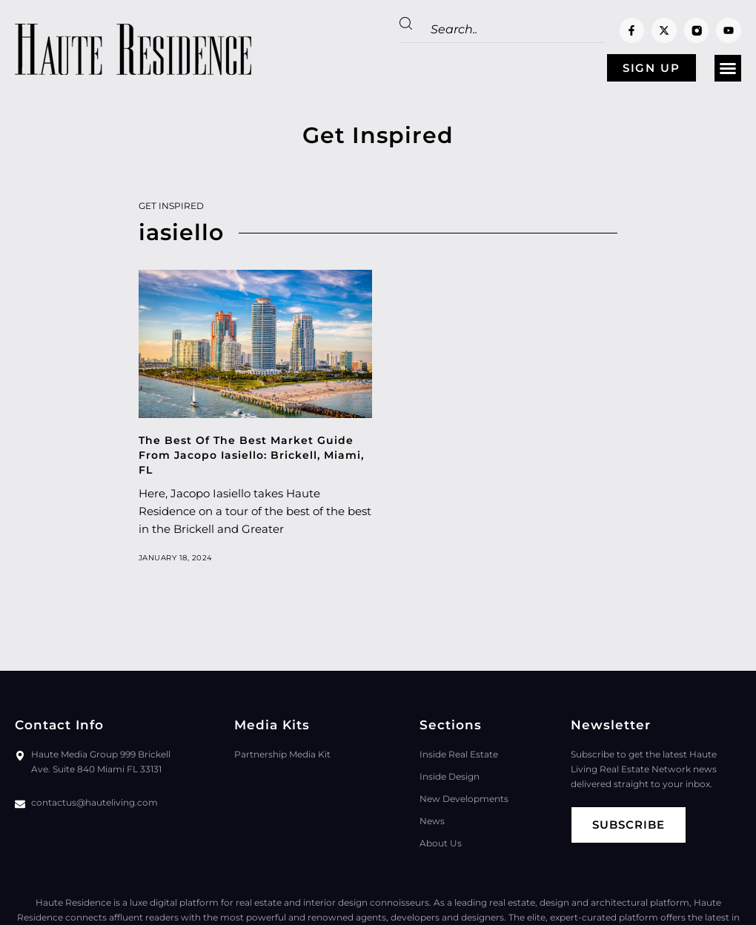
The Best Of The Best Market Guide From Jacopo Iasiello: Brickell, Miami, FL (251, 455)
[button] (727, 68)
